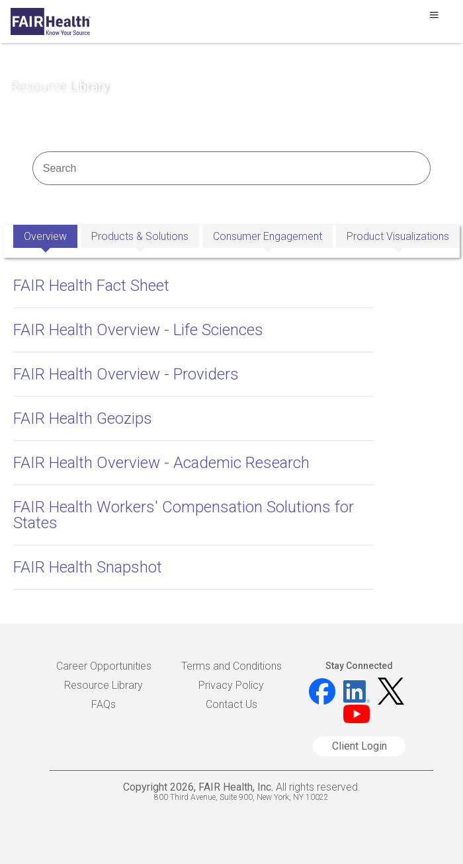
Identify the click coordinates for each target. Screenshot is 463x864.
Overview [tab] (45, 236)
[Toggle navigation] (433, 18)
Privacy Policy (231, 685)
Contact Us (231, 704)
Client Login (359, 746)
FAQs (103, 704)
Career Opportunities (103, 666)
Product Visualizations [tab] (398, 236)
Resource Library (103, 685)
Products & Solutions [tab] (140, 236)
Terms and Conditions (231, 666)
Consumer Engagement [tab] (267, 236)
